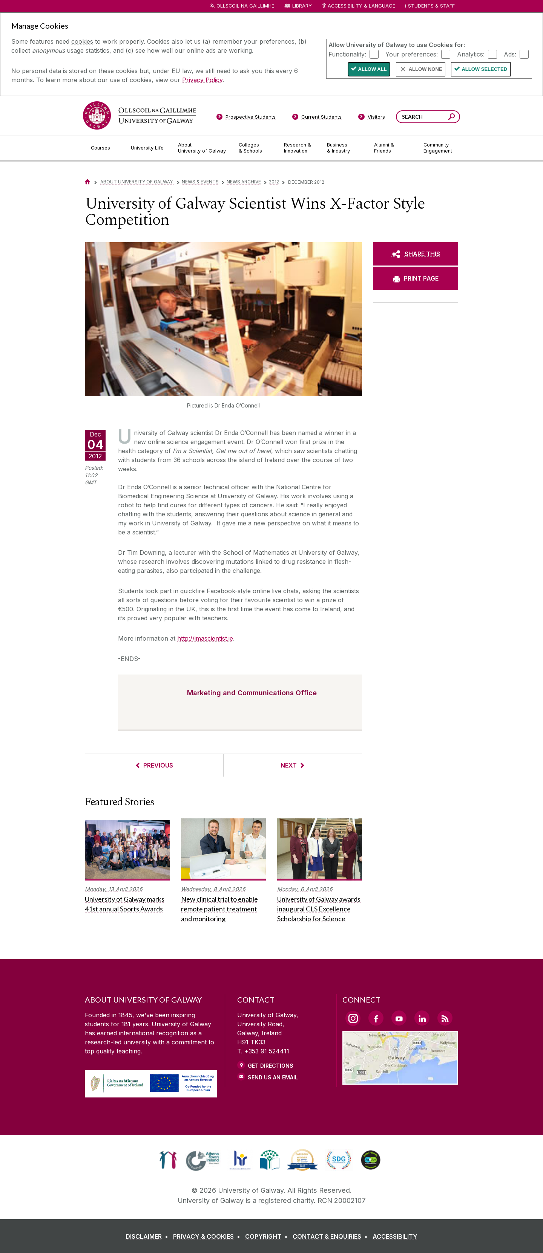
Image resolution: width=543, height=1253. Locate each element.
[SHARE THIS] (415, 254)
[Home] (87, 182)
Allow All (372, 69)
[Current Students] (317, 118)
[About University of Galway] (202, 148)
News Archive (244, 182)
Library (302, 6)
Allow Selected (484, 69)
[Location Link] (400, 1080)
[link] (168, 1160)
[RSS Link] (444, 1018)
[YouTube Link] (398, 1018)
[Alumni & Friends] (392, 148)
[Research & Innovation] (299, 148)
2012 (274, 182)
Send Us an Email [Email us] (273, 1077)
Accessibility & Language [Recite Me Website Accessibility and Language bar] (358, 6)
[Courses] (105, 148)
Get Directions (270, 1065)
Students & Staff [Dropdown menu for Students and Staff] (431, 6)
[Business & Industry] (344, 148)
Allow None (425, 69)
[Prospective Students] (246, 118)
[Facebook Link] (375, 1018)
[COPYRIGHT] (268, 1236)
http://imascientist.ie (205, 638)
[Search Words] (428, 116)
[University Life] (148, 148)
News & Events (200, 182)
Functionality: (347, 54)
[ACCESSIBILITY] (395, 1236)
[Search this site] (451, 118)
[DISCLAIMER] (148, 1236)
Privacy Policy (202, 80)
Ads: (510, 54)
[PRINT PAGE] (415, 278)
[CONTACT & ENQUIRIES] (332, 1236)
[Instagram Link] (352, 1018)
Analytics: (471, 54)
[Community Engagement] (437, 148)
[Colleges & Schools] (255, 148)
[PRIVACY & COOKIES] (208, 1236)
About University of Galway (137, 182)
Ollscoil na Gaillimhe (245, 6)
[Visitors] (371, 118)
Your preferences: (411, 54)
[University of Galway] (139, 115)
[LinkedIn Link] (421, 1018)
